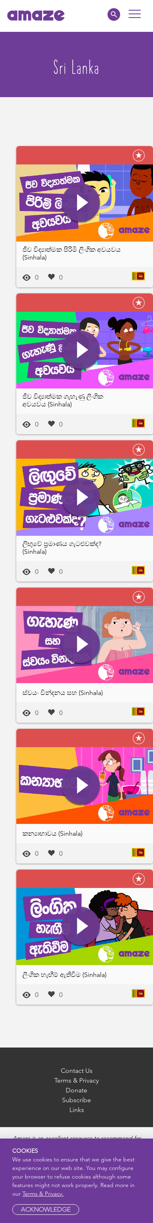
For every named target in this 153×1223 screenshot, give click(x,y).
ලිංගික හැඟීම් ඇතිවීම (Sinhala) (64, 975)
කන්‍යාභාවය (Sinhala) (52, 833)
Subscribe (76, 1100)
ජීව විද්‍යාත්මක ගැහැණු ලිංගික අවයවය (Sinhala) (62, 400)
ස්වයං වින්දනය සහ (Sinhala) (62, 693)
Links (76, 1110)
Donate (76, 1090)
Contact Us (77, 1070)
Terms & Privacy (76, 1080)
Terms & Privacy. (43, 1193)
